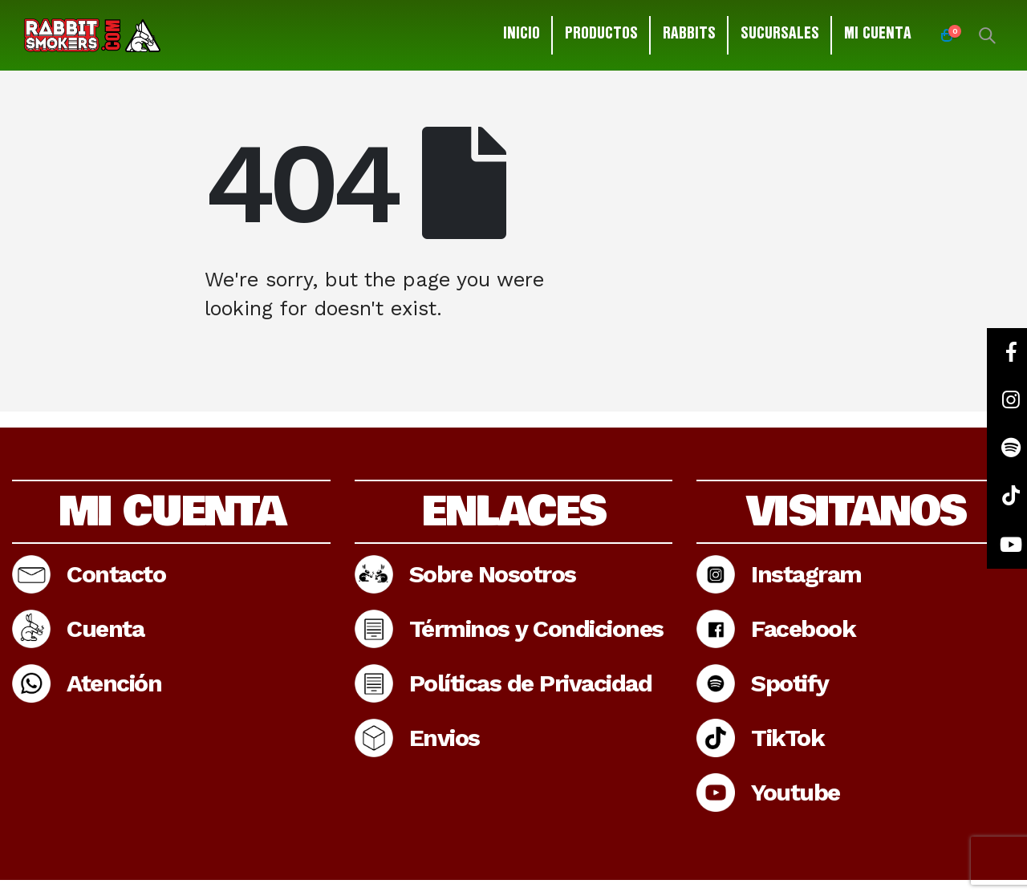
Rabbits (689, 35)
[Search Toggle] (987, 35)
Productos (601, 35)
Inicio (521, 35)
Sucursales (780, 35)
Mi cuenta (877, 35)
